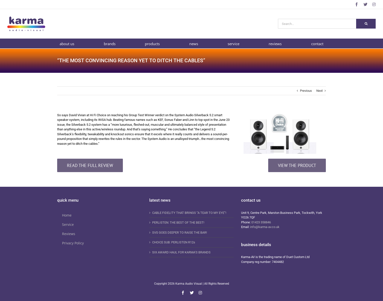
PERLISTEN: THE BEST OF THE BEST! (178, 222)
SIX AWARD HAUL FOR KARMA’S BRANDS (181, 252)
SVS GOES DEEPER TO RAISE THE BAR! (179, 232)
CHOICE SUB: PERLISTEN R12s (173, 242)
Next (319, 91)
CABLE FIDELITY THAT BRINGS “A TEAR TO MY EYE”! (189, 213)
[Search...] (317, 24)
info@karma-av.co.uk (264, 227)
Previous (306, 91)
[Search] (366, 24)
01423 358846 (261, 222)
